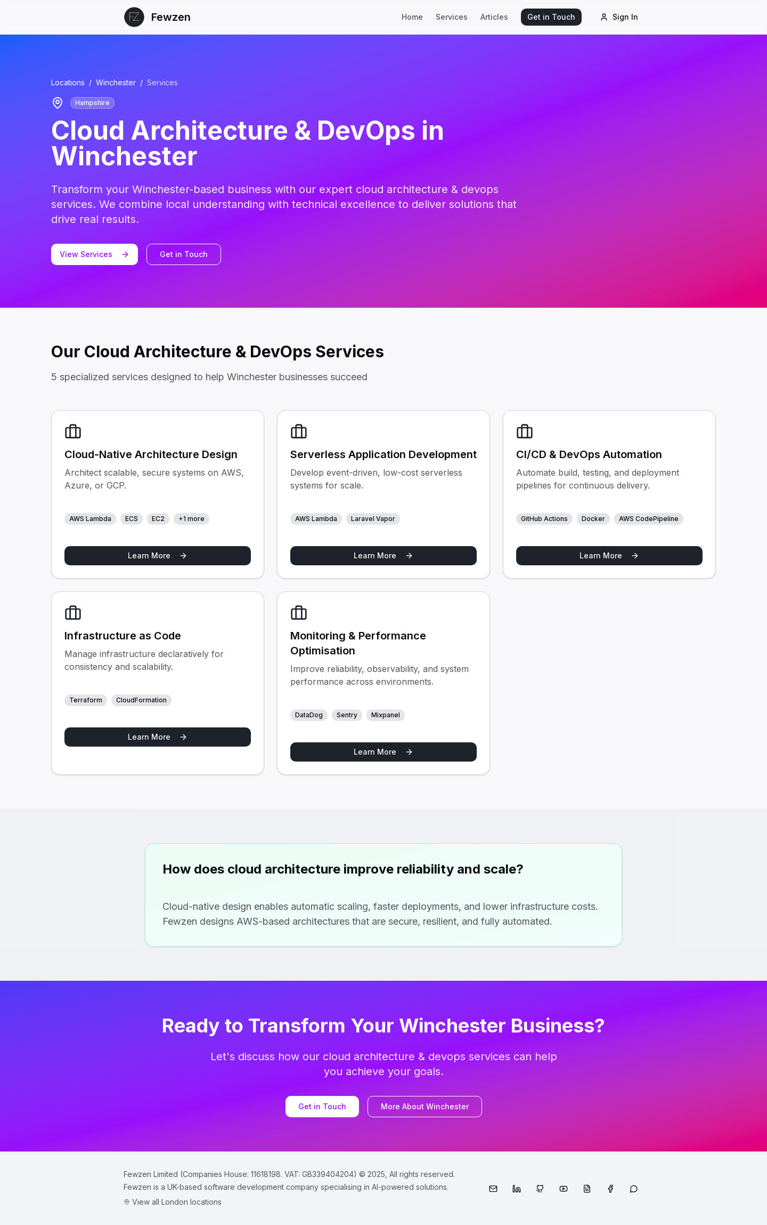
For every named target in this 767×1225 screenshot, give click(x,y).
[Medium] (587, 1188)
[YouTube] (563, 1188)
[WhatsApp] (633, 1188)
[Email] (493, 1188)
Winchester (116, 82)
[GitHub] (540, 1188)
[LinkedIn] (516, 1188)
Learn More (157, 555)
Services (452, 16)
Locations (68, 82)
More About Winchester (425, 1106)
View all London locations (173, 1201)
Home (412, 16)
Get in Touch (551, 16)
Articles (494, 16)
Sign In (619, 16)
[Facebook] (610, 1188)
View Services (94, 254)
